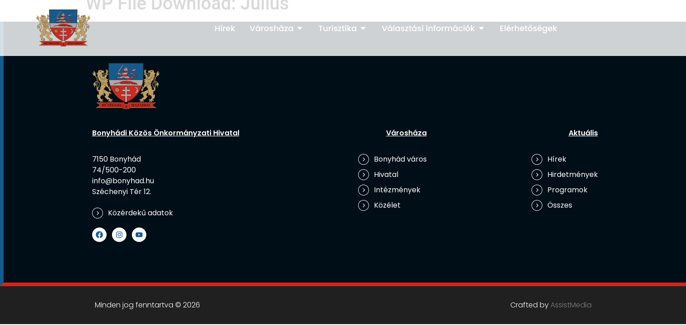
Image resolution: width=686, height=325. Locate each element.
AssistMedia (571, 305)
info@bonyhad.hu (123, 181)
